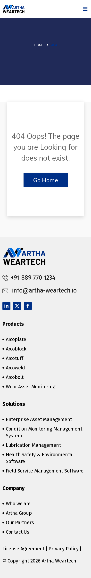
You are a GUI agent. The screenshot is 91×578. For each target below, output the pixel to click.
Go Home (45, 180)
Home (39, 45)
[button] (85, 8)
